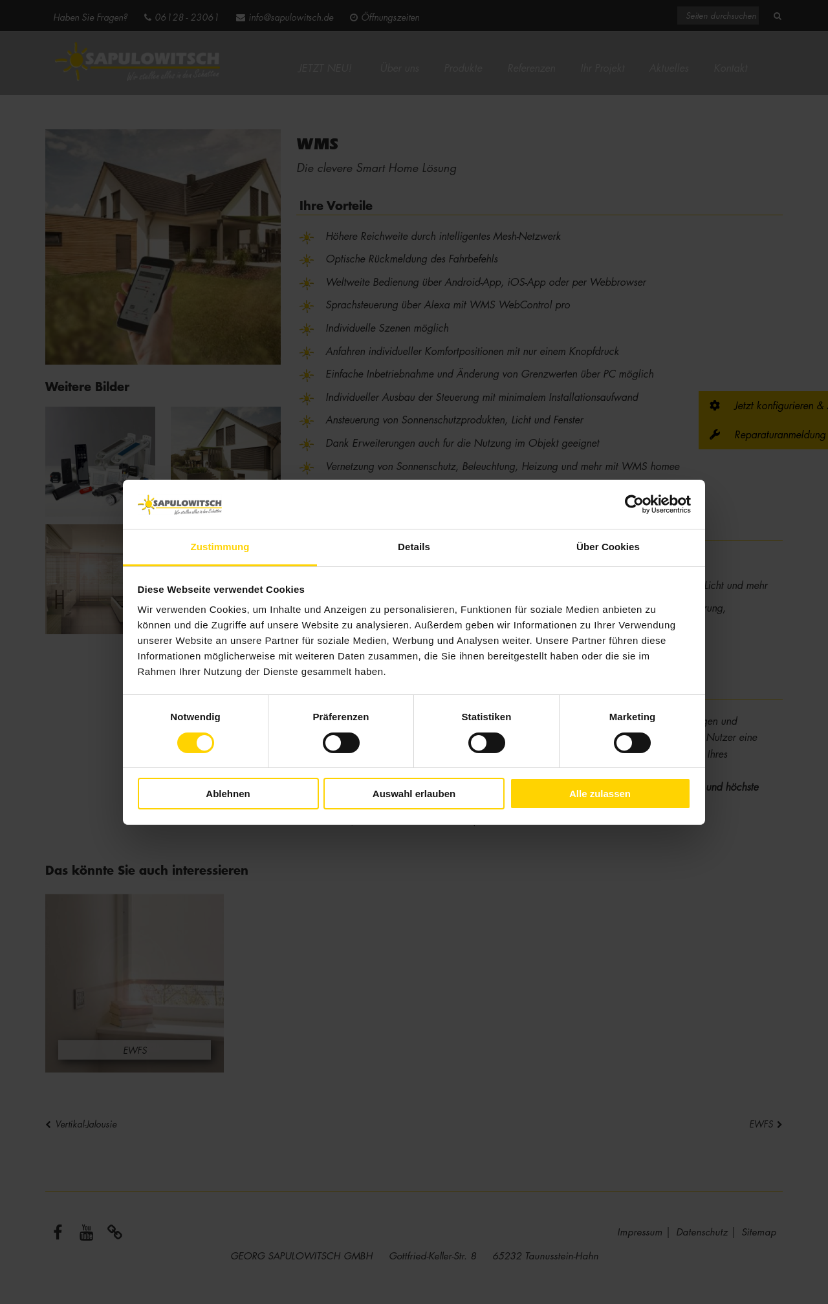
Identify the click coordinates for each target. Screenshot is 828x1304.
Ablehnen (228, 793)
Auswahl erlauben (414, 793)
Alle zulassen (600, 793)
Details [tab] (414, 546)
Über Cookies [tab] (608, 546)
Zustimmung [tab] (220, 546)
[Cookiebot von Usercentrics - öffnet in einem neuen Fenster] (634, 504)
